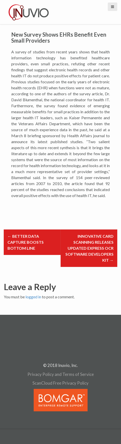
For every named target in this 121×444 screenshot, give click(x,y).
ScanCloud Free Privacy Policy (60, 383)
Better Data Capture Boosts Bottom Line (25, 242)
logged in (33, 296)
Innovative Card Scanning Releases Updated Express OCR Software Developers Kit (89, 248)
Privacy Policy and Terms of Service (60, 374)
